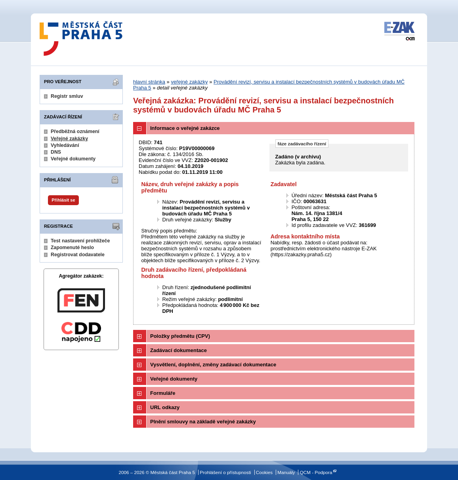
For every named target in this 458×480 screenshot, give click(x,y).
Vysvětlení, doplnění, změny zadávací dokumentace (213, 365)
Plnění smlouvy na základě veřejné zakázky (203, 422)
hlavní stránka (149, 82)
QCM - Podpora (316, 472)
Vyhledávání (65, 145)
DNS (56, 152)
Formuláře (163, 393)
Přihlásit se (63, 200)
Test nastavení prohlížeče (80, 241)
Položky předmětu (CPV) (180, 336)
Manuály (286, 472)
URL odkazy (164, 407)
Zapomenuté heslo (72, 247)
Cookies (264, 472)
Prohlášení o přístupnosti (225, 472)
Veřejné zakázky (69, 138)
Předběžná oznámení (75, 131)
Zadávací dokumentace (178, 350)
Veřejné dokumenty (73, 159)
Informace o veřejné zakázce (185, 128)
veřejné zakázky (189, 82)
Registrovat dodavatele (78, 254)
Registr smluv (67, 96)
